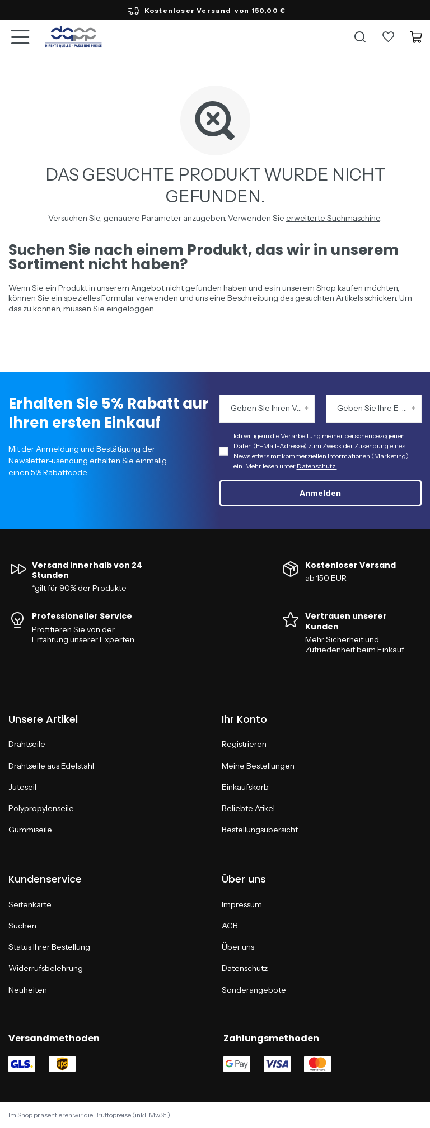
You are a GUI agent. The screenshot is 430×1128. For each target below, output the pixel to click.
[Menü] (19, 37)
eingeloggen (129, 309)
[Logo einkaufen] (73, 37)
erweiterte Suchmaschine (333, 218)
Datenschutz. (317, 466)
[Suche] (360, 37)
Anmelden (320, 493)
